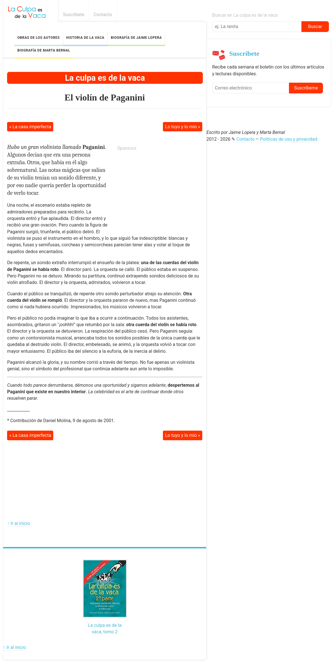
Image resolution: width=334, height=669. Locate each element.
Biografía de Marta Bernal (43, 50)
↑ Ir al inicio (18, 523)
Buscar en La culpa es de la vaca (245, 15)
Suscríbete (73, 14)
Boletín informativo (326, 14)
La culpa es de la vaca (105, 78)
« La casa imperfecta (30, 126)
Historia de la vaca (85, 38)
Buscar (315, 26)
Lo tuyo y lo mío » (182, 126)
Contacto (102, 14)
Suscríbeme (306, 88)
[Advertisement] (159, 191)
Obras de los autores (38, 38)
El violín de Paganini (105, 97)
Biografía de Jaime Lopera (136, 38)
